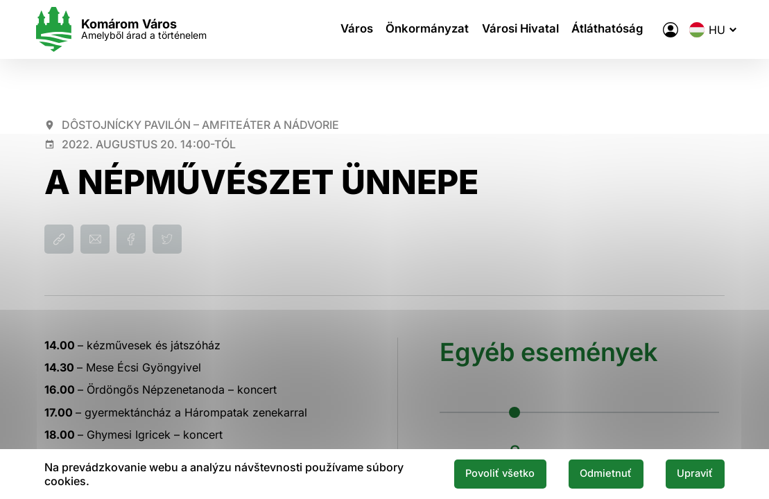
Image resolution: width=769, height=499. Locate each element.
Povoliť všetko (479, 473)
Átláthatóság (602, 30)
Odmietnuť (594, 473)
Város (358, 30)
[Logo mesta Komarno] (131, 29)
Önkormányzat (427, 30)
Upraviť (691, 473)
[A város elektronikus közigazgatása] (658, 29)
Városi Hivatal (517, 30)
